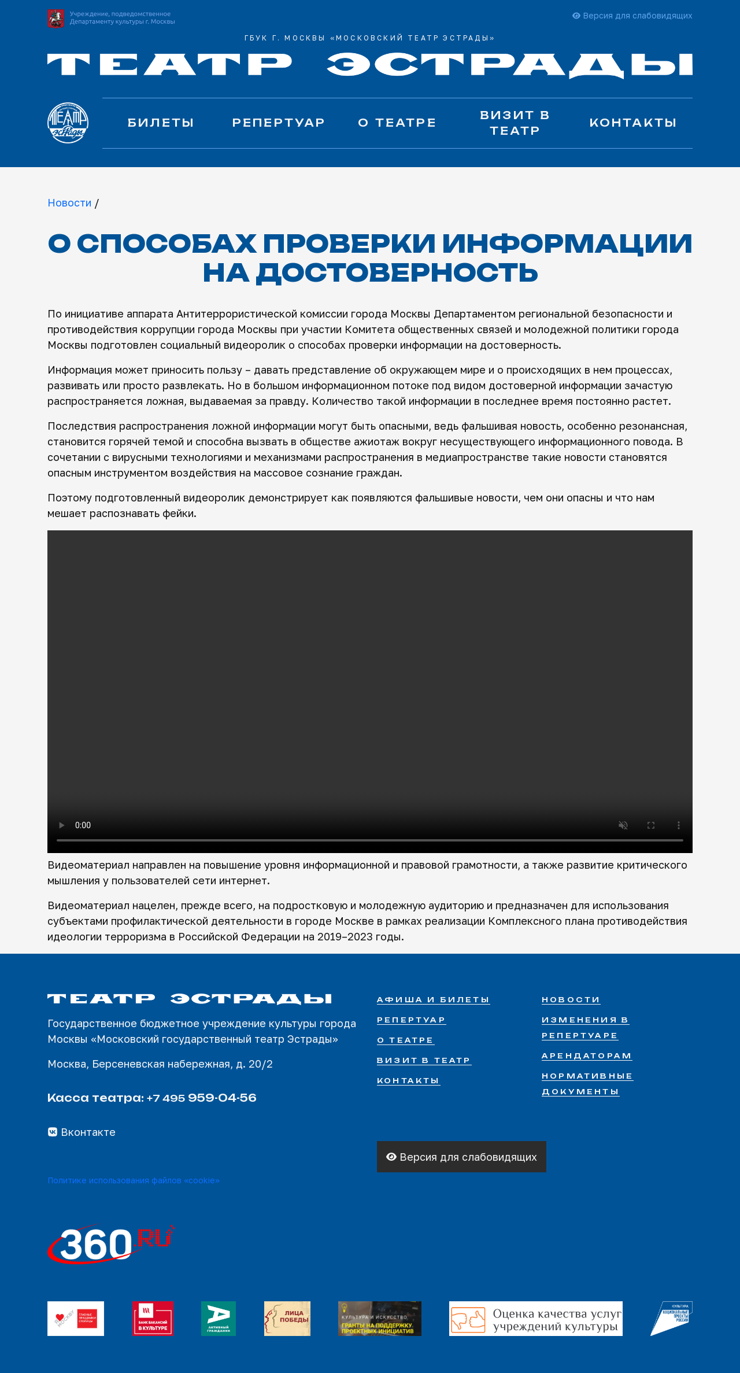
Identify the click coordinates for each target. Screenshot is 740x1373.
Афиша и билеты (433, 999)
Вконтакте (81, 1131)
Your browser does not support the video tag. (370, 691)
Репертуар (279, 122)
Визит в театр (515, 123)
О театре (397, 122)
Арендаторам (587, 1055)
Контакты (634, 122)
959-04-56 (202, 1097)
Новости (69, 202)
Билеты (161, 122)
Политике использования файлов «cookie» (133, 1180)
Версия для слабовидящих (632, 15)
